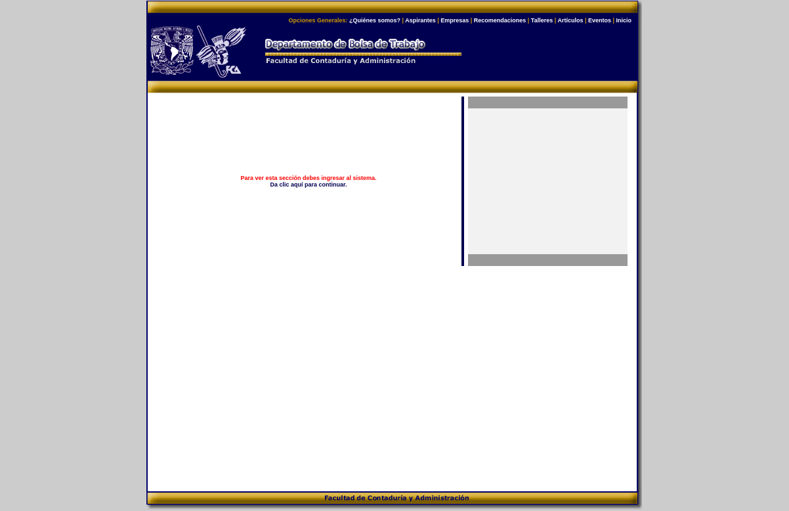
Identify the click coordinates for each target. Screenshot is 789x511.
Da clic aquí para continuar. (308, 184)
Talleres (542, 20)
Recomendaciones (500, 20)
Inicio (623, 20)
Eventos (599, 20)
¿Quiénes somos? (374, 20)
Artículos (570, 20)
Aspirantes (420, 20)
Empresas (454, 20)
